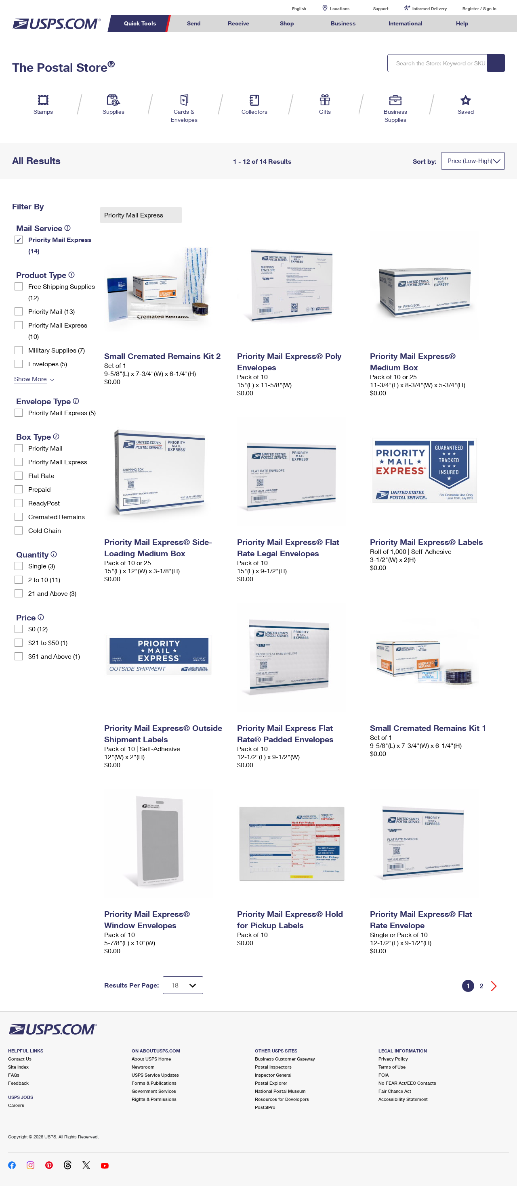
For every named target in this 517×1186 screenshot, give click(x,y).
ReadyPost (44, 503)
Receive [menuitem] (238, 23)
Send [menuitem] (194, 23)
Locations (339, 8)
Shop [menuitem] (287, 23)
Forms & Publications (154, 1083)
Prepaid (39, 489)
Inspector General (273, 1074)
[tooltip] (67, 228)
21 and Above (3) (52, 593)
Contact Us (20, 1058)
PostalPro (265, 1107)
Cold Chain (44, 530)
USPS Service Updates (155, 1074)
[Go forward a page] (494, 986)
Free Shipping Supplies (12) (61, 291)
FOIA (383, 1074)
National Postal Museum (280, 1091)
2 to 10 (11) (44, 579)
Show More (30, 378)
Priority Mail (45, 448)
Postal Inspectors (273, 1066)
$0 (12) (38, 629)
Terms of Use (392, 1066)
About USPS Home (151, 1058)
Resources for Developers (282, 1099)
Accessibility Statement (403, 1099)
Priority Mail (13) (51, 311)
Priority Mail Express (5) (62, 412)
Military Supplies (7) (56, 350)
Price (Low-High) (470, 160)
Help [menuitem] (462, 23)
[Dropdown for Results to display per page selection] (183, 985)
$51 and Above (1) (54, 656)
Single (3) (41, 566)
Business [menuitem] (343, 23)
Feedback (18, 1083)
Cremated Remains (56, 516)
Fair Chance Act (394, 1091)
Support (381, 8)
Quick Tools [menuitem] (140, 23)
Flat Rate (41, 475)
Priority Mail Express (57, 462)
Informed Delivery (429, 8)
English (290, 8)
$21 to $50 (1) (47, 642)
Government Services (154, 1091)
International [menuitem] (405, 23)
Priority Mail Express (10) (57, 330)
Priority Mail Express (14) (60, 245)
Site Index (18, 1066)
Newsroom (143, 1066)
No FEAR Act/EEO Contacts (407, 1083)
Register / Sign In (479, 8)
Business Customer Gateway (285, 1058)
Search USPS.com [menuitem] (497, 23)
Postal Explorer (271, 1083)
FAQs (13, 1074)
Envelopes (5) (47, 363)
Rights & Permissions (154, 1099)
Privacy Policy (393, 1058)
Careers (16, 1105)
